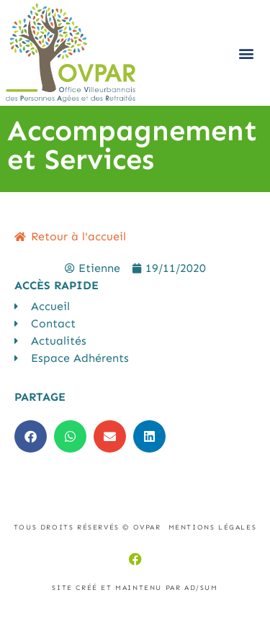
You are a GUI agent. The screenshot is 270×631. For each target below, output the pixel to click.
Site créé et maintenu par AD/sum (134, 588)
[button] (246, 53)
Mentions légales (212, 527)
